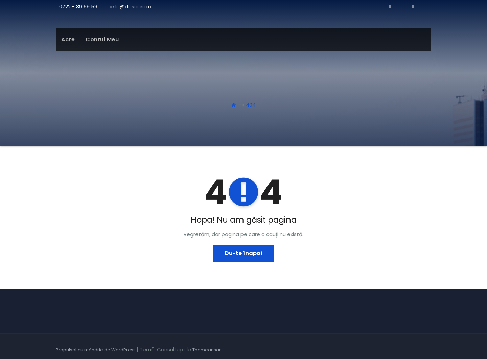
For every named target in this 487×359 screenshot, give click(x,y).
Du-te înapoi (243, 253)
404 (251, 104)
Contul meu (102, 39)
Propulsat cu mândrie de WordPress (96, 349)
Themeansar (206, 349)
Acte (68, 39)
